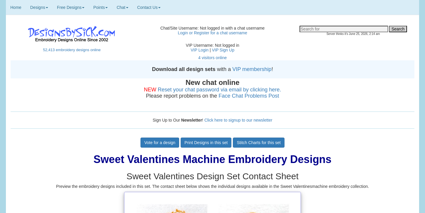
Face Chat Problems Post (249, 96)
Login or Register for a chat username (212, 32)
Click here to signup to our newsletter (238, 120)
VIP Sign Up (223, 50)
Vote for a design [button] (159, 142)
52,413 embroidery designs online (72, 50)
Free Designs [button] (70, 7)
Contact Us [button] (149, 7)
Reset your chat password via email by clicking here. (219, 90)
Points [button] (100, 7)
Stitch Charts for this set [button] (259, 142)
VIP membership (252, 69)
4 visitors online (212, 57)
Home (15, 7)
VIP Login (199, 50)
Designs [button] (39, 7)
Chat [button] (122, 7)
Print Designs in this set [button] (206, 142)
